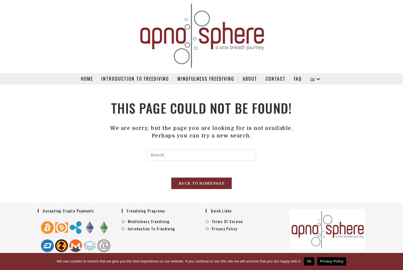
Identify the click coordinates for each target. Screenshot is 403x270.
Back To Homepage (201, 183)
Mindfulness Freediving (149, 221)
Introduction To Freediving (151, 228)
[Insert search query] (201, 155)
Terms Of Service (227, 221)
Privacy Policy (224, 228)
